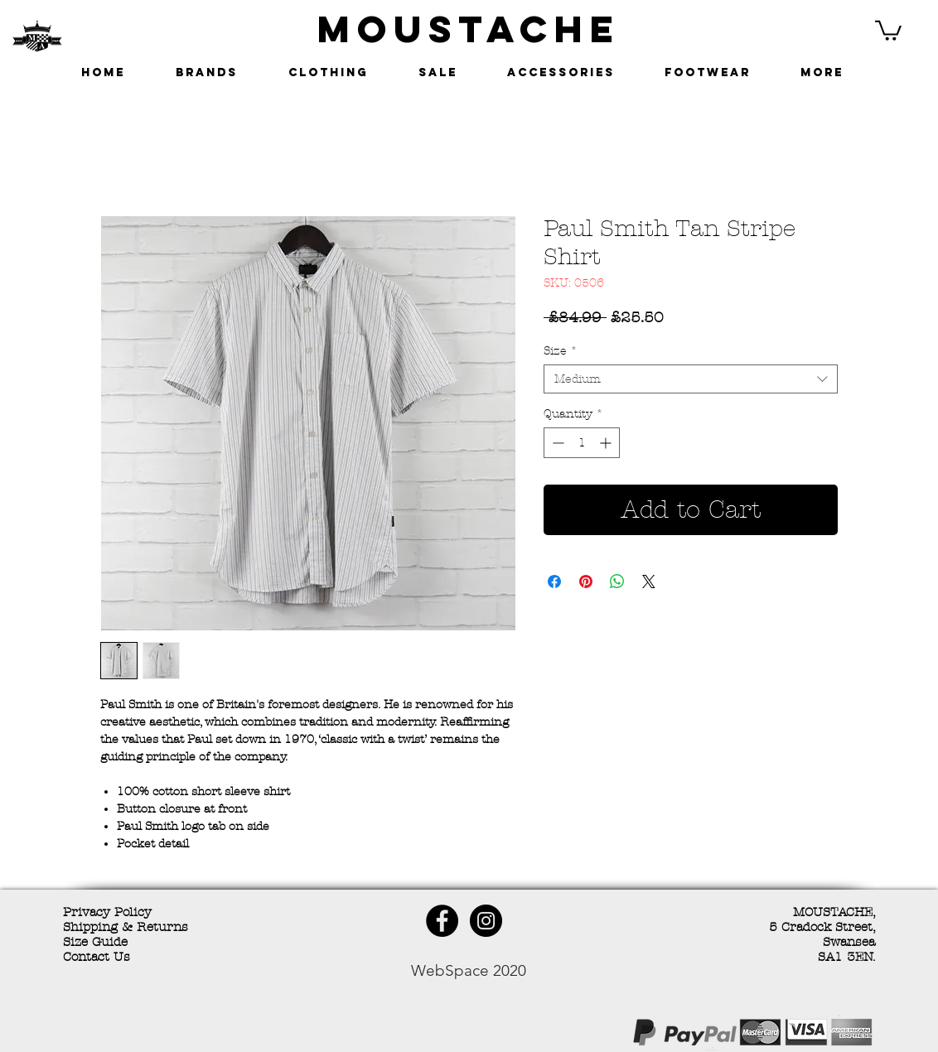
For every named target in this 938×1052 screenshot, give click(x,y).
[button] (888, 29)
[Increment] (607, 442)
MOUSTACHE (469, 28)
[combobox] (691, 378)
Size (561, 351)
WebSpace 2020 (468, 970)
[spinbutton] (582, 442)
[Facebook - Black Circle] (442, 921)
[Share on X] (649, 581)
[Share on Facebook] (554, 581)
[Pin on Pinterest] (586, 581)
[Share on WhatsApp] (617, 581)
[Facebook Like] (183, 1034)
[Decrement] (556, 442)
